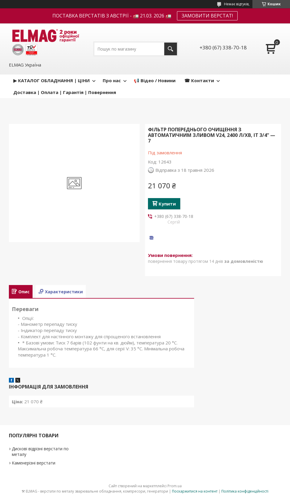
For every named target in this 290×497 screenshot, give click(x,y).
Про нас (112, 80)
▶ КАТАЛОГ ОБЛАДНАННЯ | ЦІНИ (51, 80)
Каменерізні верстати (33, 463)
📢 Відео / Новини (154, 80)
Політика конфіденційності (244, 491)
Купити (167, 204)
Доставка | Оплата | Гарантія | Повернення (64, 92)
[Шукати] (170, 49)
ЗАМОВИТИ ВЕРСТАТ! (207, 15)
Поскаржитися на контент (195, 491)
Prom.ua (174, 485)
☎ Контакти (199, 80)
